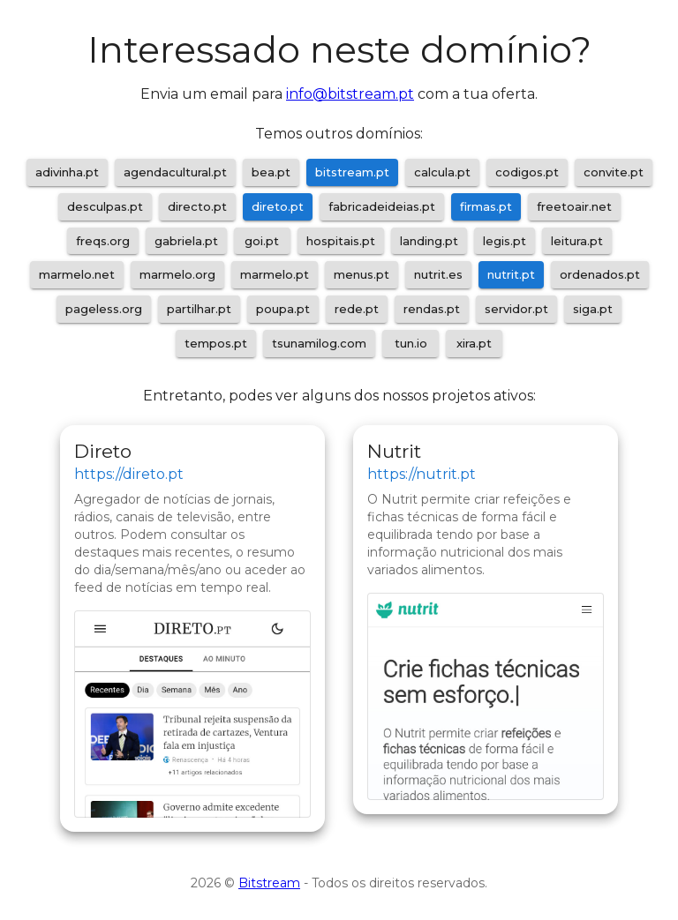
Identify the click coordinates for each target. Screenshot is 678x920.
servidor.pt (516, 309)
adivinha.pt (67, 172)
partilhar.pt (199, 309)
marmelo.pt (274, 274)
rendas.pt (431, 309)
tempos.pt (216, 343)
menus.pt (361, 274)
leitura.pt (577, 241)
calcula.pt (442, 172)
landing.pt (429, 241)
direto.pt (278, 206)
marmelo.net (77, 274)
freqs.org (103, 241)
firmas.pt (486, 206)
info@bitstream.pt (350, 94)
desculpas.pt (105, 206)
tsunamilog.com (319, 343)
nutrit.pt (511, 274)
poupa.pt (283, 309)
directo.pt (197, 206)
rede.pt (357, 309)
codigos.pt (527, 172)
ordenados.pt (600, 274)
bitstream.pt (352, 172)
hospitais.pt (340, 241)
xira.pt (474, 343)
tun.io (411, 343)
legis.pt (504, 241)
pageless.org (103, 309)
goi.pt (262, 241)
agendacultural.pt (175, 172)
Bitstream (269, 883)
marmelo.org (177, 274)
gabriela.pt (186, 241)
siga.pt (593, 309)
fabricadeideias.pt (381, 206)
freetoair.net (574, 206)
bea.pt (271, 172)
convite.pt (614, 172)
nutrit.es (438, 274)
